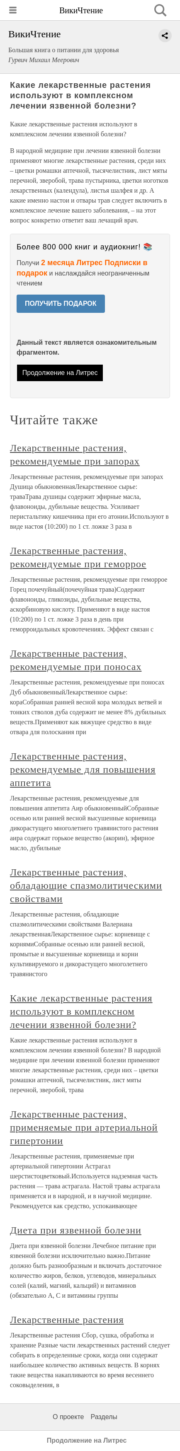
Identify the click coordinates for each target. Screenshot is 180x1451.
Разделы (103, 1416)
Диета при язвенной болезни (75, 1230)
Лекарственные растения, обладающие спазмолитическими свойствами (86, 885)
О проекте (68, 1416)
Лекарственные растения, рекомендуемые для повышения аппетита (83, 769)
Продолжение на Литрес (60, 372)
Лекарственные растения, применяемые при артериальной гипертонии (84, 1127)
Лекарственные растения (67, 1319)
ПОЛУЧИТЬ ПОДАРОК (61, 303)
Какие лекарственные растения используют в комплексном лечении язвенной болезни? (81, 1011)
